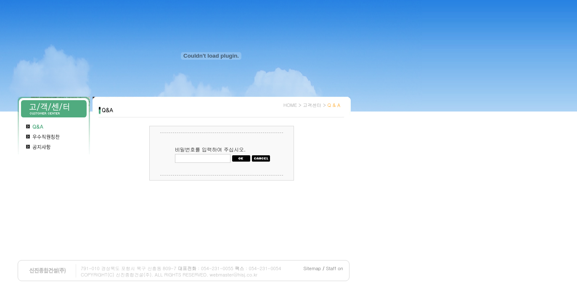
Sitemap (312, 268)
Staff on (334, 268)
